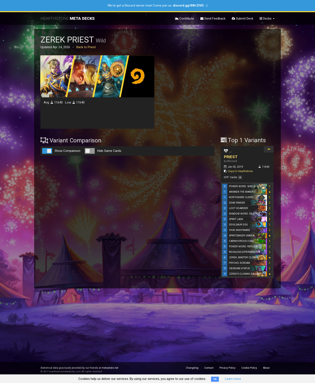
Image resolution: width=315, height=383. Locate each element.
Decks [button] (267, 18)
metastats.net (110, 367)
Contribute (184, 18)
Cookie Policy (249, 367)
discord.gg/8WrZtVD (188, 5)
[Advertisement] (247, 66)
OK (215, 379)
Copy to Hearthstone (240, 171)
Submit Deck (242, 18)
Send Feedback (212, 18)
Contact (209, 367)
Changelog (192, 367)
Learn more (233, 379)
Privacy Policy (227, 367)
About (266, 367)
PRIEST (231, 156)
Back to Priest (86, 47)
